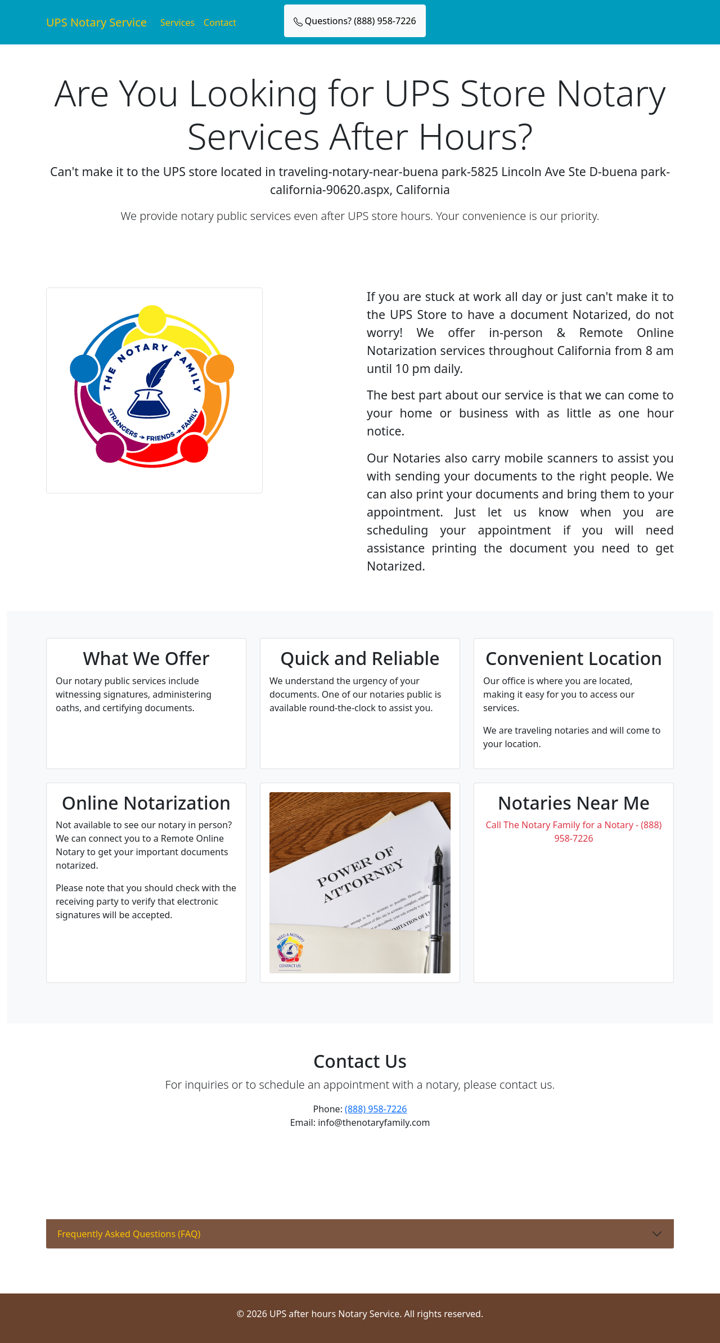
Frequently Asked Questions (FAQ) (128, 1234)
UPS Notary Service (96, 22)
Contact (220, 22)
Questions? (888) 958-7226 (355, 21)
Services (177, 22)
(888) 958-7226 (376, 1109)
